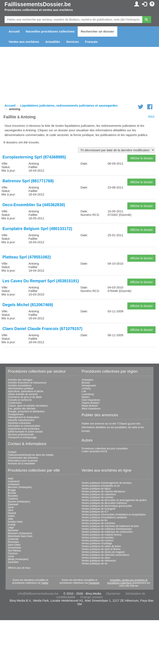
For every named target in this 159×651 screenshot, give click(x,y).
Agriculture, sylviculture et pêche (25, 391)
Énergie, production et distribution (26, 411)
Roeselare (13, 542)
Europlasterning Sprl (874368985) (34, 157)
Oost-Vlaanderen (91, 400)
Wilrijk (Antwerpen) (18, 559)
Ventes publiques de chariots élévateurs (103, 491)
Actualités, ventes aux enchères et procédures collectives (127, 581)
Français (91, 41)
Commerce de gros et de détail (24, 397)
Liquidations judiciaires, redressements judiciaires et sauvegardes (69, 105)
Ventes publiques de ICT (95, 511)
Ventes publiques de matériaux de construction (107, 531)
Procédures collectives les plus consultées (105, 448)
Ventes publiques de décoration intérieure (104, 503)
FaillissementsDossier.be (38, 4)
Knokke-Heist (15, 521)
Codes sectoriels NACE (94, 451)
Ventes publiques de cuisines (97, 497)
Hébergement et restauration (23, 417)
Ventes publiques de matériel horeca (101, 534)
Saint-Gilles (14, 544)
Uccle (11, 556)
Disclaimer (113, 593)
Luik (84, 391)
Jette (10, 518)
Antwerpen (87, 379)
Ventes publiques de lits (94, 520)
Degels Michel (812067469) (27, 304)
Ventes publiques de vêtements (99, 560)
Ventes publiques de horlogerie (98, 508)
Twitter (44, 582)
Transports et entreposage (22, 437)
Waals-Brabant (90, 405)
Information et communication (24, 425)
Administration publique (20, 388)
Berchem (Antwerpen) (20, 487)
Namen (86, 397)
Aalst (10, 478)
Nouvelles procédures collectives (50, 31)
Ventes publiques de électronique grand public (107, 506)
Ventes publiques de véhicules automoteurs (105, 554)
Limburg (86, 388)
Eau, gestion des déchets (22, 408)
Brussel (86, 382)
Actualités (52, 41)
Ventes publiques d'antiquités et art (101, 485)
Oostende (13, 539)
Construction (15, 402)
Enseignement (16, 414)
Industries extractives (19, 423)
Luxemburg (88, 394)
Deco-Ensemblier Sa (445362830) (33, 204)
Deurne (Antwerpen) (19, 501)
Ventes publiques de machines (98, 523)
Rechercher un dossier (97, 31)
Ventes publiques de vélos (96, 557)
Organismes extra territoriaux (24, 428)
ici (129, 423)
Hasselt (12, 513)
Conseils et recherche (20, 400)
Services (72, 41)
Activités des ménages (20, 379)
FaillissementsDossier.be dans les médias (31, 454)
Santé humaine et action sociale (25, 431)
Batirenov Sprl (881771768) (28, 181)
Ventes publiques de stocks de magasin (103, 552)
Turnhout (13, 553)
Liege (11, 527)
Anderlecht (14, 481)
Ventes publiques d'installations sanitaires (104, 517)
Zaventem (13, 562)
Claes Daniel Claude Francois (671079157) (42, 328)
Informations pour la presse (23, 460)
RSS (151, 116)
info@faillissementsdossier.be (38, 593)
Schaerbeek (14, 547)
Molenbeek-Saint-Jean (20, 536)
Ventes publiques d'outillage (97, 543)
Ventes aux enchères (24, 41)
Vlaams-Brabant (90, 402)
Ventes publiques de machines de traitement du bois (110, 526)
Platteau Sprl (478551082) (26, 257)
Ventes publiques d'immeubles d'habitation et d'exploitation (114, 514)
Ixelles (11, 516)
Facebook (94, 582)
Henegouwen (89, 385)
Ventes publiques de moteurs (97, 540)
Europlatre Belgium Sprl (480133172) (37, 228)
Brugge (12, 490)
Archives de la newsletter (21, 463)
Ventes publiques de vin (95, 563)
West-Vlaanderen (91, 408)
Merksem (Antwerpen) (20, 533)
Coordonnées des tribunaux (23, 457)
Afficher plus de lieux (19, 567)
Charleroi (13, 498)
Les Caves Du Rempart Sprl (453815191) (40, 281)
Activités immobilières (19, 385)
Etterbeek (13, 504)
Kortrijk (11, 524)
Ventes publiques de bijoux (96, 488)
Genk (11, 507)
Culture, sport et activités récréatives (28, 405)
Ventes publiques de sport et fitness (101, 549)
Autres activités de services (23, 394)
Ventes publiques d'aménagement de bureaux (107, 482)
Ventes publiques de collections (99, 494)
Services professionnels (21, 434)
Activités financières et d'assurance (27, 382)
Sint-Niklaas (14, 550)
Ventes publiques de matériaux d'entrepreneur (107, 529)
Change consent (91, 597)
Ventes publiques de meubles (98, 537)
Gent (10, 510)
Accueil (14, 31)
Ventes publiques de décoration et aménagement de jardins (114, 500)
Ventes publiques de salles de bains (101, 546)
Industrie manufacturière (21, 420)
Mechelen (13, 530)
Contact (12, 452)
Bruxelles (13, 495)
